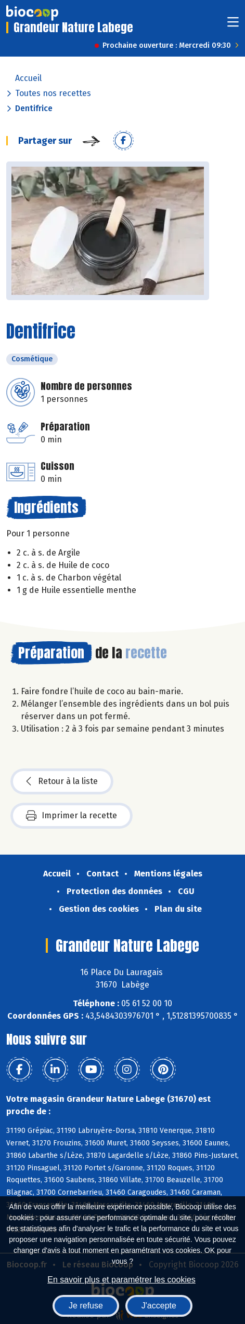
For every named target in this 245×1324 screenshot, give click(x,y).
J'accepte (158, 1305)
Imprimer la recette (71, 815)
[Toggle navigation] (233, 25)
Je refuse (86, 1305)
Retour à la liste (62, 781)
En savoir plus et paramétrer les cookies (121, 1279)
